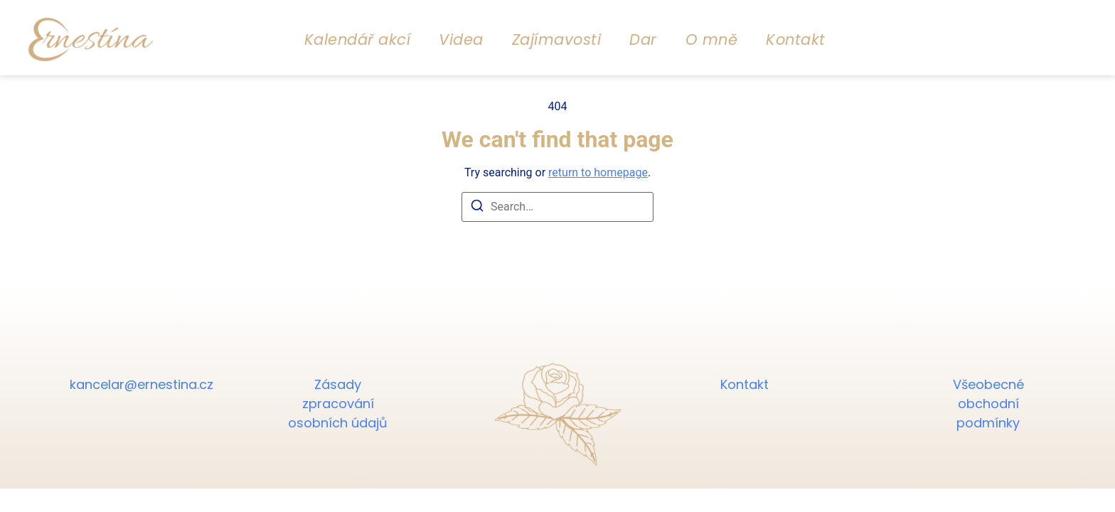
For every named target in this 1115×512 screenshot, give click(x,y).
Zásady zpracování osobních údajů (338, 403)
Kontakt (796, 39)
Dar (643, 39)
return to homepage (598, 172)
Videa (461, 39)
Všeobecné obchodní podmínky (988, 403)
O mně (711, 39)
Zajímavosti (557, 39)
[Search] (477, 208)
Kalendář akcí (357, 39)
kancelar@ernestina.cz (126, 384)
